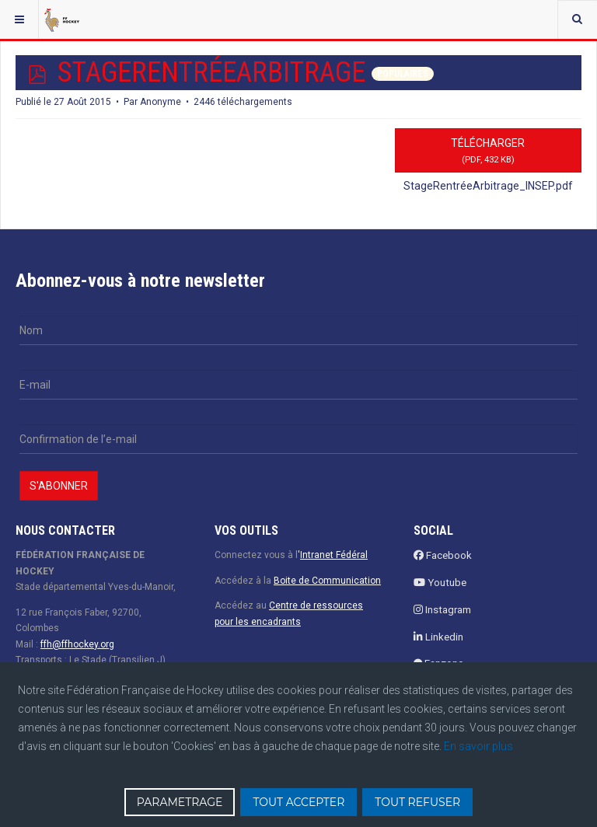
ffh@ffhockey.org (77, 644)
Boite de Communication (327, 580)
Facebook (443, 555)
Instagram (442, 610)
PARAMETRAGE (180, 802)
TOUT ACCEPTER (298, 802)
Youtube (440, 582)
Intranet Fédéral (334, 555)
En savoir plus (478, 746)
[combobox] (577, 19)
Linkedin (438, 637)
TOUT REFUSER (417, 802)
